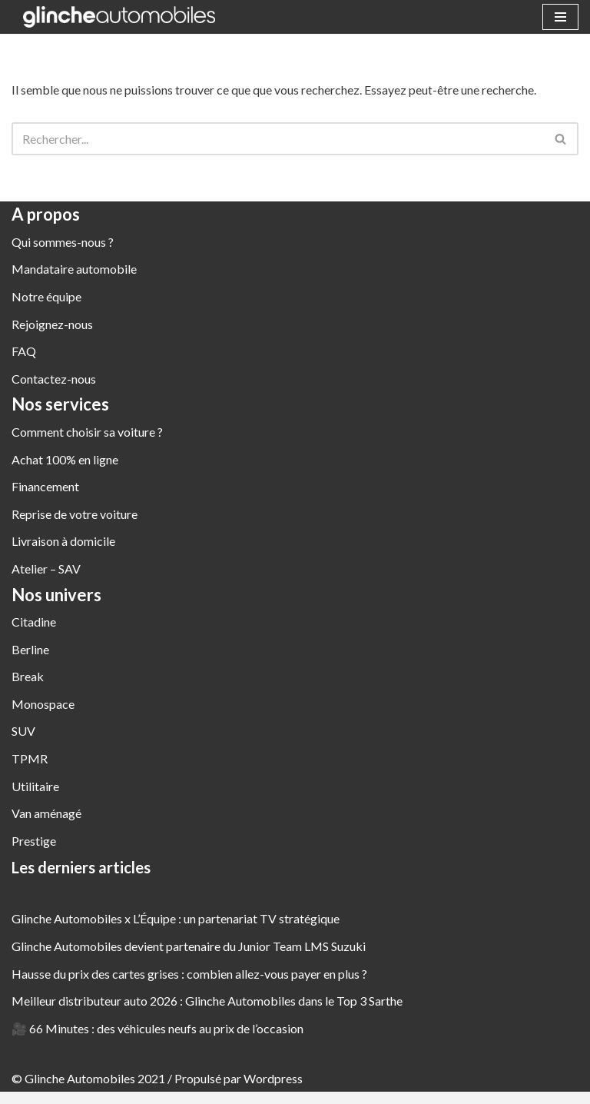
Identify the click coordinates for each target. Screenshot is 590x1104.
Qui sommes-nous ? (63, 241)
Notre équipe (46, 296)
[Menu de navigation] (560, 17)
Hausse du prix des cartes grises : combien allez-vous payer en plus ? (189, 973)
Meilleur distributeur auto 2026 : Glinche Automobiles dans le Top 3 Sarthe (207, 1000)
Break (28, 676)
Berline (30, 649)
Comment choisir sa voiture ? (87, 431)
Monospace (43, 704)
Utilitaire (35, 786)
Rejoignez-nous (52, 324)
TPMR (30, 758)
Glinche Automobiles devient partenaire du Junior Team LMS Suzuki (189, 946)
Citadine (34, 621)
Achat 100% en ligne (65, 459)
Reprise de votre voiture (75, 514)
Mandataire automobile (74, 269)
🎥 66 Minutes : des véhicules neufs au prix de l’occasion (157, 1028)
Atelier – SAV (46, 568)
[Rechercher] (278, 138)
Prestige (34, 840)
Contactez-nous (54, 378)
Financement (45, 486)
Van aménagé (46, 813)
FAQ (24, 351)
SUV (23, 731)
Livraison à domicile (63, 541)
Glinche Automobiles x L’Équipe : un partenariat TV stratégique (176, 919)
